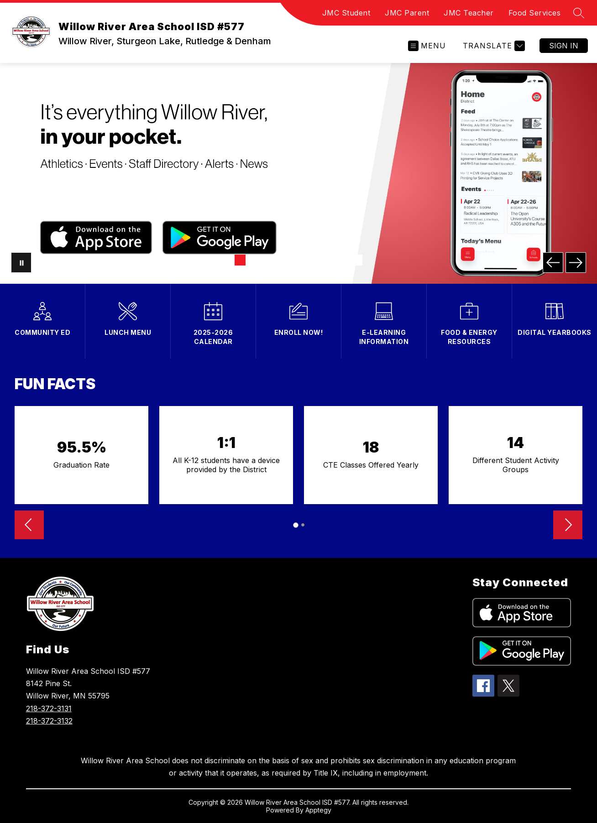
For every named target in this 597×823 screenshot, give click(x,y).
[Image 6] (313, 260)
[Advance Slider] (567, 525)
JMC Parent (407, 12)
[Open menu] (427, 46)
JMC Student (346, 12)
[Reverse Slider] (29, 525)
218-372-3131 (49, 708)
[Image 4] (283, 260)
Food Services (534, 12)
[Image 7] (327, 260)
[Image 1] (240, 260)
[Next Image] (576, 262)
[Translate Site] (493, 46)
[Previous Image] (553, 262)
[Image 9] (356, 260)
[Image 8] (342, 260)
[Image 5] (298, 260)
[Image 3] (269, 260)
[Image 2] (254, 260)
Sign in (563, 45)
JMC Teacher (469, 12)
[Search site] (578, 12)
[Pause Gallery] (21, 262)
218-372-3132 (49, 720)
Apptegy (318, 810)
